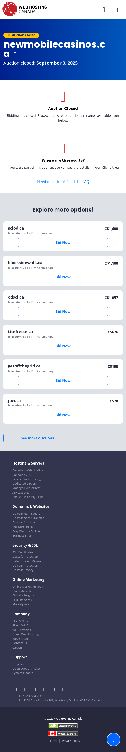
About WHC (20, 625)
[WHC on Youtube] (55, 690)
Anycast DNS (21, 492)
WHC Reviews (21, 630)
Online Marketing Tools (28, 586)
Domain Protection (25, 565)
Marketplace (20, 604)
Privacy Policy (71, 741)
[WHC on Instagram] (45, 690)
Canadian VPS (21, 475)
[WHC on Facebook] (17, 690)
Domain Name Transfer (28, 518)
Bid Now (63, 242)
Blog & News (20, 621)
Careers (17, 647)
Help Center (20, 664)
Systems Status (22, 673)
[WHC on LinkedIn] (36, 690)
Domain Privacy (22, 570)
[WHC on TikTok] (64, 690)
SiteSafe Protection (25, 557)
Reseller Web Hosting (26, 479)
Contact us (19, 643)
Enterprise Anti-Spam (26, 561)
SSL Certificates (22, 552)
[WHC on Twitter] (26, 690)
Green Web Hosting (25, 634)
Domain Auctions (24, 522)
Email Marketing (23, 591)
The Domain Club (24, 527)
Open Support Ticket (26, 669)
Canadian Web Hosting (27, 470)
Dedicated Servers (24, 484)
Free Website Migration (28, 497)
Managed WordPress (26, 488)
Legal (53, 741)
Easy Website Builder (26, 531)
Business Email (22, 535)
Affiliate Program (23, 595)
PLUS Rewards (22, 600)
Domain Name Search (27, 513)
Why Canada (20, 639)
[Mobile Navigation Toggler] (117, 9)
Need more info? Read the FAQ (63, 181)
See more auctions (37, 438)
